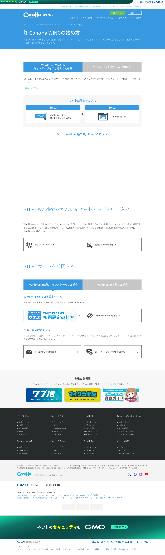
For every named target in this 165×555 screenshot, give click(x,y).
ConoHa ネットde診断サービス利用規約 (93, 466)
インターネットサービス (24, 549)
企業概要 (124, 468)
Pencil (115, 6)
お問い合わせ (136, 17)
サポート (138, 6)
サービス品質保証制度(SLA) (72, 468)
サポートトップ (29, 24)
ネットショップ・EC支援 (41, 549)
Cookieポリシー (114, 468)
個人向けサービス (124, 549)
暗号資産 (113, 549)
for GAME (96, 6)
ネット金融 (105, 549)
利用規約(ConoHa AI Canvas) (117, 466)
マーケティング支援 (78, 549)
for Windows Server (83, 6)
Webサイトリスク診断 (78, 495)
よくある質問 (86, 17)
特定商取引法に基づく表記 (35, 468)
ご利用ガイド (73, 17)
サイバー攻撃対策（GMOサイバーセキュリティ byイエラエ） (49, 498)
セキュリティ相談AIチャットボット (97, 495)
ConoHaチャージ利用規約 (51, 466)
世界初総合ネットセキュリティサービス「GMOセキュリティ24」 (36, 495)
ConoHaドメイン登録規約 (33, 466)
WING (64, 6)
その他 (133, 549)
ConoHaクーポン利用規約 (70, 466)
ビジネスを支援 (55, 549)
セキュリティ (66, 549)
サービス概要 (133, 468)
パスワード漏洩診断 (63, 495)
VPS (70, 6)
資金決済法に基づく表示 (54, 468)
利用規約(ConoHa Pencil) (136, 466)
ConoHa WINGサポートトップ (50, 24)
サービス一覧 (126, 6)
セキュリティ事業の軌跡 (115, 497)
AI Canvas (107, 6)
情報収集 (97, 549)
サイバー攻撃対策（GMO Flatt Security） (81, 498)
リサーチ (89, 549)
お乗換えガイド (122, 17)
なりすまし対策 (100, 498)
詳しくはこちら (31, 88)
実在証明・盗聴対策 (23, 498)
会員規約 (20, 466)
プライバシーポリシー (100, 468)
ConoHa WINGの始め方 (103, 17)
